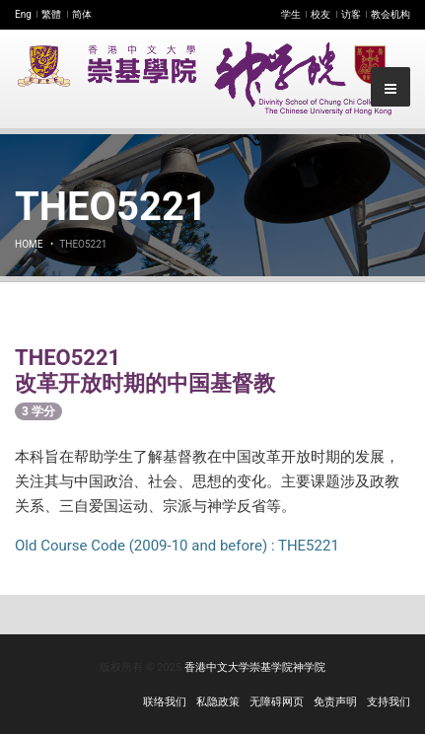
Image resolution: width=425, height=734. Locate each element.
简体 (82, 14)
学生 (291, 14)
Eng (23, 14)
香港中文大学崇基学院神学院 (254, 667)
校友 (320, 14)
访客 (351, 14)
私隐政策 (218, 702)
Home (28, 244)
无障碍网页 (276, 702)
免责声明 (335, 702)
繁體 (51, 14)
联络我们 (164, 702)
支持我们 (388, 702)
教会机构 (390, 14)
